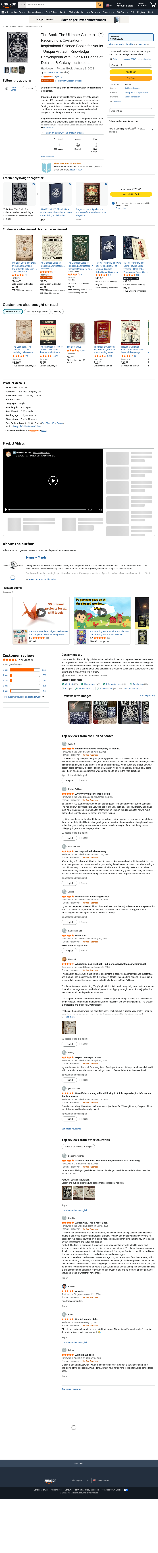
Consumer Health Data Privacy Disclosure (82, 1490)
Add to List (116, 111)
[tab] (70, 684)
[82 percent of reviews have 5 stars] (24, 669)
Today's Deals (76, 12)
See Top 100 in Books (52, 423)
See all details (47, 156)
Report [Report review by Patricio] (65, 1306)
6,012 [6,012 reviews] (82, 350)
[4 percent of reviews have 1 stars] (24, 691)
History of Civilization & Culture (26, 426)
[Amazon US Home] (50, 1481)
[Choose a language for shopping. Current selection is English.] (78, 1480)
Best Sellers (51, 12)
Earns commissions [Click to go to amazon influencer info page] (41, 452)
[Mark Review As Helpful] (69, 780)
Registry (141, 12)
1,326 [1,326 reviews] (109, 356)
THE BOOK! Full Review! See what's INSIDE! (34, 455)
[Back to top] (79, 1466)
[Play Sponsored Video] (41, 613)
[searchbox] (61, 5)
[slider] (47, 509)
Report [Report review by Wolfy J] (84, 780)
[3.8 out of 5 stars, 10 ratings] (75, 274)
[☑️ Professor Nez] (22, 452)
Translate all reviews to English (78, 1146)
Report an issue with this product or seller (62, 133)
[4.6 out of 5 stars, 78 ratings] (19, 275)
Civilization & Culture (33, 26)
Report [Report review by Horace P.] (84, 1044)
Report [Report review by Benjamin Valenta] (65, 1205)
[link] (56, 194)
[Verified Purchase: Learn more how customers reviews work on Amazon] (90, 755)
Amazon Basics (35, 12)
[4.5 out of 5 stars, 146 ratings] (103, 275)
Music (151, 12)
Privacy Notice (56, 1490)
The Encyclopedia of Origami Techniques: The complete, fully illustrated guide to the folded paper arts (49, 633)
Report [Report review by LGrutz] (65, 1376)
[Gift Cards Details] (127, 12)
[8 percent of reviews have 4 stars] (24, 675)
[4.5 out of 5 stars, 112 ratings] (131, 275)
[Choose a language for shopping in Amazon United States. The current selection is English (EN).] (108, 5)
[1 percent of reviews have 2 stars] (24, 685)
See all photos (147, 695)
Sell (132, 12)
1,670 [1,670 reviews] (55, 356)
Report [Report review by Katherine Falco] (84, 950)
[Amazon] (9, 5)
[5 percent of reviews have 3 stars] (24, 680)
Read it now (76, 169)
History (13, 26)
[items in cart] (153, 5)
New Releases (93, 12)
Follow (29, 88)
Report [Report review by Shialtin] (65, 1278)
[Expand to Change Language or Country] (88, 1480)
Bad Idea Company (132, 88)
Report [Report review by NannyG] (84, 1080)
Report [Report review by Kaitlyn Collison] (84, 838)
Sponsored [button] (8, 592)
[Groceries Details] (113, 12)
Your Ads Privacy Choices (112, 1490)
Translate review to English (74, 1210)
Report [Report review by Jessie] (84, 922)
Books (63, 12)
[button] (4, 12)
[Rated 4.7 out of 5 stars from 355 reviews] (110, 638)
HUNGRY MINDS (52, 72)
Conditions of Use (41, 1490)
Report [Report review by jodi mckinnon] (84, 1119)
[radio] (131, 37)
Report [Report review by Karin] (65, 1337)
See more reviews (71, 1128)
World (20, 26)
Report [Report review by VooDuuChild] (84, 883)
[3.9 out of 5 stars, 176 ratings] (48, 272)
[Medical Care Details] (24, 12)
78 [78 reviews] (26, 356)
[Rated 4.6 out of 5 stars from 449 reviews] (49, 638)
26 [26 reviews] (135, 356)
